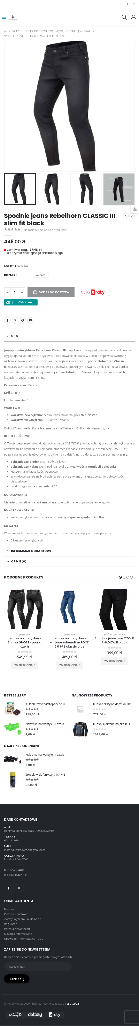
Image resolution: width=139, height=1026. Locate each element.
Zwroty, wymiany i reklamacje (22, 919)
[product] (24, 609)
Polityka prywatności (17, 929)
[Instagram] (134, 4)
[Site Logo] (17, 17)
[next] (132, 216)
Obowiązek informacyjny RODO (24, 939)
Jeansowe (22, 265)
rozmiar (10, 275)
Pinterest (23, 320)
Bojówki (108, 634)
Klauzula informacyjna (18, 934)
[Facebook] (127, 4)
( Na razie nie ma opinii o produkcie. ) (45, 230)
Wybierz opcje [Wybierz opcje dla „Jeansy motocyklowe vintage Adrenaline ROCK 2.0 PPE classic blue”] (69, 665)
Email (30, 320)
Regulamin (10, 924)
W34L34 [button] (40, 274)
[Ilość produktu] (14, 292)
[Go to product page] (12, 709)
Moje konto (11, 909)
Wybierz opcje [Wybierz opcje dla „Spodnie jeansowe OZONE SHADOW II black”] (114, 661)
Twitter (15, 320)
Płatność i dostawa (16, 914)
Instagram (18, 888)
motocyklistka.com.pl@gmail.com (24, 850)
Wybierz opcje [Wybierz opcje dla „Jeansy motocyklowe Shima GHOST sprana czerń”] (24, 665)
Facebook (7, 320)
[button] (5, 17)
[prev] (126, 216)
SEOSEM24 (73, 1004)
